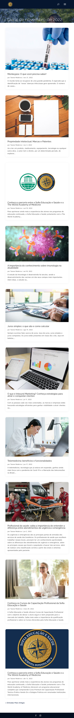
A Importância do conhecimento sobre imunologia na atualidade (34, 266)
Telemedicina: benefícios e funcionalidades (29, 461)
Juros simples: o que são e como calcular (28, 326)
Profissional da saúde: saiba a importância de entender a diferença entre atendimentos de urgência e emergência (36, 526)
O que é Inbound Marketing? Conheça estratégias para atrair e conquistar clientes (35, 395)
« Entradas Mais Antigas (15, 703)
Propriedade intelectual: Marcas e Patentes (30, 141)
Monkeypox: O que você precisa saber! (26, 74)
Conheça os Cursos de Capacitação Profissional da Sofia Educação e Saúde (35, 604)
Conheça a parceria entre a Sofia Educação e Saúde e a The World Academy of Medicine (35, 203)
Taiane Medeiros (16, 77)
